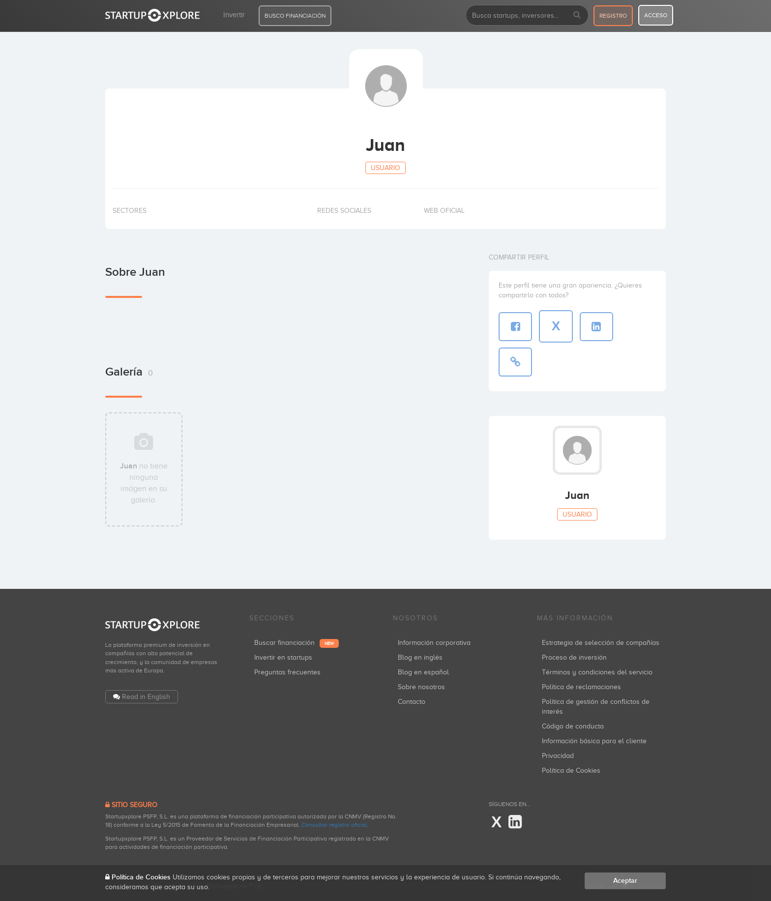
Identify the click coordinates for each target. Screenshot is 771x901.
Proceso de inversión (574, 657)
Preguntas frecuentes (287, 672)
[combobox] (527, 15)
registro (613, 15)
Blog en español (423, 672)
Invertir (234, 15)
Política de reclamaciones (581, 687)
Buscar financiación (296, 642)
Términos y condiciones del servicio (597, 672)
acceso (655, 15)
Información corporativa (434, 642)
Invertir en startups (283, 657)
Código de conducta (573, 726)
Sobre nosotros (421, 687)
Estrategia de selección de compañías (600, 642)
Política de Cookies (571, 770)
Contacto (411, 701)
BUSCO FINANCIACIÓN (295, 15)
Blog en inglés (420, 657)
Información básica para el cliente (594, 741)
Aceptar (625, 880)
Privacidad (558, 755)
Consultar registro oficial (334, 824)
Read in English (146, 696)
